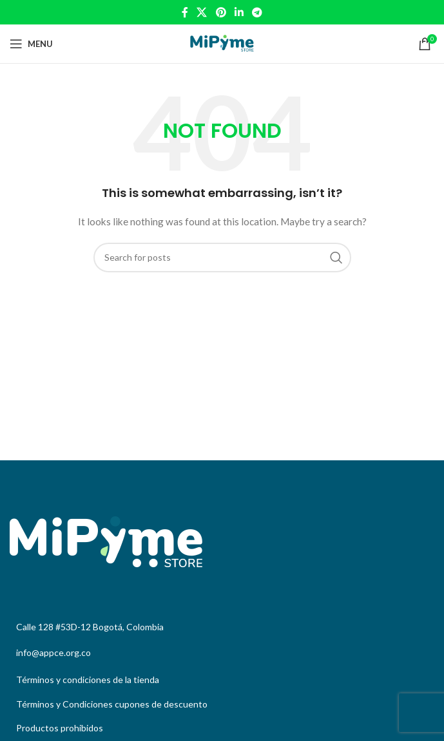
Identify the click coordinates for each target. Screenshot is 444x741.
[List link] (222, 680)
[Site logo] (222, 42)
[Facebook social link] (184, 12)
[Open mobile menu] (31, 44)
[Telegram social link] (256, 12)
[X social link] (202, 12)
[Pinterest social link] (220, 12)
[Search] (222, 257)
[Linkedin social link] (238, 12)
